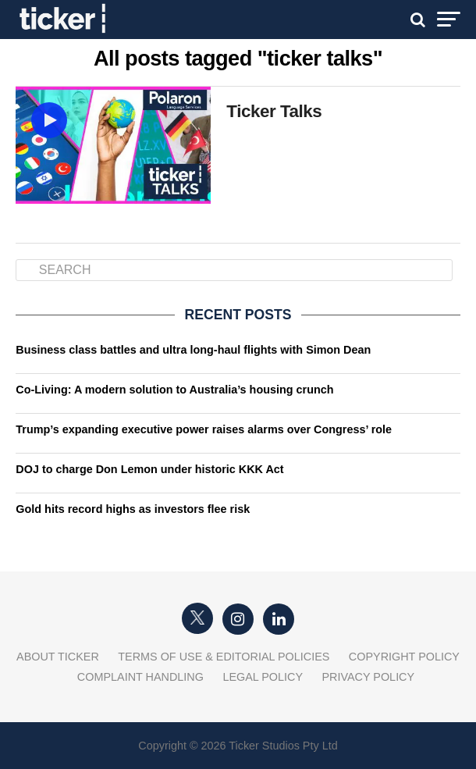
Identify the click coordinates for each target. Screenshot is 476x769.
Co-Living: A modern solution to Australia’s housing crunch (174, 389)
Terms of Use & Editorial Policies (223, 656)
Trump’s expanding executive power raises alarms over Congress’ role (204, 429)
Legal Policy (262, 677)
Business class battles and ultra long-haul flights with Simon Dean (193, 350)
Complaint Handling (140, 677)
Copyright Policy (404, 656)
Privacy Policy (367, 677)
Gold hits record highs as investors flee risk (133, 509)
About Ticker (57, 656)
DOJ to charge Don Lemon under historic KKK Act (149, 469)
